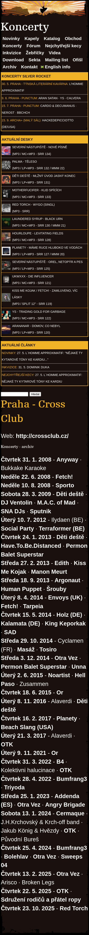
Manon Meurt (49, 572)
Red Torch (74, 908)
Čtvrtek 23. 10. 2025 (28, 908)
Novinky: (9, 353)
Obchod (73, 38)
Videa (55, 52)
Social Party (17, 528)
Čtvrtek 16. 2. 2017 (26, 718)
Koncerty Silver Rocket (26, 76)
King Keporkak (65, 623)
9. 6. (5, 98)
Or (59, 692)
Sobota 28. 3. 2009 (26, 494)
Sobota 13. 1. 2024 (26, 813)
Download (13, 59)
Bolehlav (16, 856)
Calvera (74, 98)
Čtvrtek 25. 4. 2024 (26, 848)
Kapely (32, 38)
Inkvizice (12, 52)
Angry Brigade (65, 805)
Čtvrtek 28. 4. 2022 (26, 779)
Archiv (9, 66)
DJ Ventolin (16, 502)
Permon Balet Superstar (34, 667)
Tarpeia (33, 606)
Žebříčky (35, 52)
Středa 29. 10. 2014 (27, 641)
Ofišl (78, 59)
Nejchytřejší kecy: (18, 375)
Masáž (26, 649)
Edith (62, 563)
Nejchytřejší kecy (63, 45)
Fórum (33, 45)
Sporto (64, 485)
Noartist (59, 675)
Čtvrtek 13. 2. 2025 (26, 874)
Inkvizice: (10, 367)
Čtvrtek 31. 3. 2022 (26, 762)
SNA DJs (13, 511)
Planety (66, 718)
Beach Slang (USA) (27, 727)
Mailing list (56, 59)
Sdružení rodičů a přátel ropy (41, 899)
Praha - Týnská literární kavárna (39, 84)
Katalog (52, 38)
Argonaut (67, 580)
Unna (79, 667)
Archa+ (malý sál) (25, 120)
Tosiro (48, 649)
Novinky (11, 38)
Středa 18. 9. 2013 (25, 580)
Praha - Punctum (23, 98)
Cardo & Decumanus (57, 106)
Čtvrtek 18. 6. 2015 (26, 692)
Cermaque (70, 813)
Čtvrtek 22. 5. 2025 (26, 891)
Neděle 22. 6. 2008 (25, 477)
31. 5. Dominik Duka (33, 367)
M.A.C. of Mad (56, 502)
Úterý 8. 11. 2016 (23, 701)
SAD (10, 632)
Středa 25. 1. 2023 (25, 796)
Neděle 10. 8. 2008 (25, 485)
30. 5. (5, 84)
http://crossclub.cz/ (42, 436)
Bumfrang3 (71, 779)
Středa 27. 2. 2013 (25, 563)
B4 (60, 762)
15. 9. (5, 120)
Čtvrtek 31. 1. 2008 (26, 459)
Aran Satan (48, 98)
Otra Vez (66, 658)
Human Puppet (21, 589)
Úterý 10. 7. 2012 (23, 520)
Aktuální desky (17, 139)
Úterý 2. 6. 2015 (22, 675)
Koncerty (12, 45)
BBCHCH (23, 112)
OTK (7, 744)
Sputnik (40, 511)
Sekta (34, 59)
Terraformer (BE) (62, 528)
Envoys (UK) (65, 597)
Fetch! (64, 477)
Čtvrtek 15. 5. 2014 (26, 615)
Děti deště (70, 494)
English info (57, 66)
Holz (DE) (69, 615)
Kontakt (29, 66)
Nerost (8, 112)
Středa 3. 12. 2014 (25, 658)
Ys (62, 98)
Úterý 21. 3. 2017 (23, 736)
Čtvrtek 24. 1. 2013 (26, 537)
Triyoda (14, 787)
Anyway (67, 459)
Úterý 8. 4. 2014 (22, 597)
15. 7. (5, 106)
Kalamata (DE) (20, 623)
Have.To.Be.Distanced (31, 546)
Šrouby (56, 589)
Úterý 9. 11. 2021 (23, 753)
